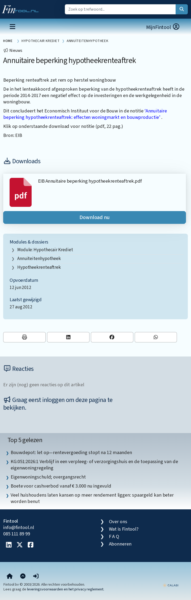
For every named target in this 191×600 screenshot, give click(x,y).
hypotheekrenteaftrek (39, 267)
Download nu (94, 217)
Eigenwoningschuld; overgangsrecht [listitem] (48, 476)
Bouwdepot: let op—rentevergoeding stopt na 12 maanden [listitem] (71, 452)
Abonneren (120, 543)
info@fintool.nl (18, 527)
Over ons (118, 521)
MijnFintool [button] (163, 27)
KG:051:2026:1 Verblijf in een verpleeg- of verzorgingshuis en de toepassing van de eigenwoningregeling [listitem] (94, 464)
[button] (36, 576)
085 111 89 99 (16, 533)
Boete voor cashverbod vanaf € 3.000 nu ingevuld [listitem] (61, 485)
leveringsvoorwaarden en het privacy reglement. (65, 589)
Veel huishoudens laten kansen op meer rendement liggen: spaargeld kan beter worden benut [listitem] (92, 498)
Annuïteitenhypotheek (39, 258)
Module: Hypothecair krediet (45, 249)
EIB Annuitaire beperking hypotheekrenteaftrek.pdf (90, 181)
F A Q (114, 536)
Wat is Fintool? (124, 529)
